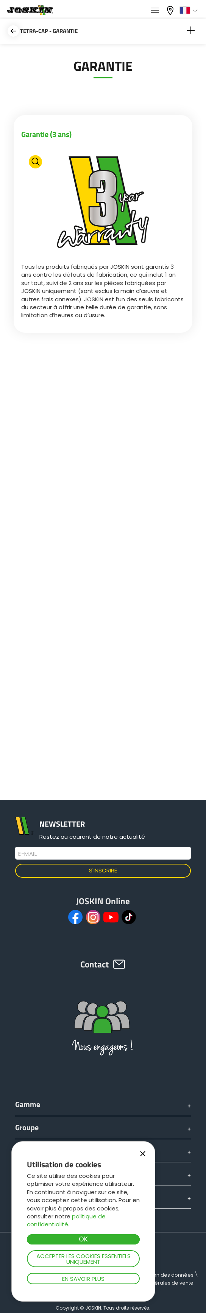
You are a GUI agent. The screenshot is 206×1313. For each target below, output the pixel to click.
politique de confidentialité (66, 1220)
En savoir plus (83, 1279)
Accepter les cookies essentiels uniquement (83, 1259)
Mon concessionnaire (171, 10)
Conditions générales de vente (155, 1283)
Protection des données (164, 1275)
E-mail (27, 854)
